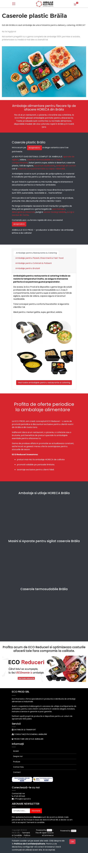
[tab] (27, 269)
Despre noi (17, 756)
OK (72, 841)
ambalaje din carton (66, 165)
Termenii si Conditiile (21, 834)
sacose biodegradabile (54, 212)
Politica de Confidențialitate (29, 843)
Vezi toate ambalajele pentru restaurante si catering (44, 382)
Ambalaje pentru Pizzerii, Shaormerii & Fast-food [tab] (39, 258)
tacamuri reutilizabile (44, 165)
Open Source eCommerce (48, 834)
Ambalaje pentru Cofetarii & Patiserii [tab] (33, 263)
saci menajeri (58, 209)
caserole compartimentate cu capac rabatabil (41, 168)
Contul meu (18, 767)
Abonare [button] (36, 810)
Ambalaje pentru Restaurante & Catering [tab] (36, 252)
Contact (17, 772)
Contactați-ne (18, 793)
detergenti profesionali (23, 212)
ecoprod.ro (34, 147)
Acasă (16, 751)
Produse (16, 761)
